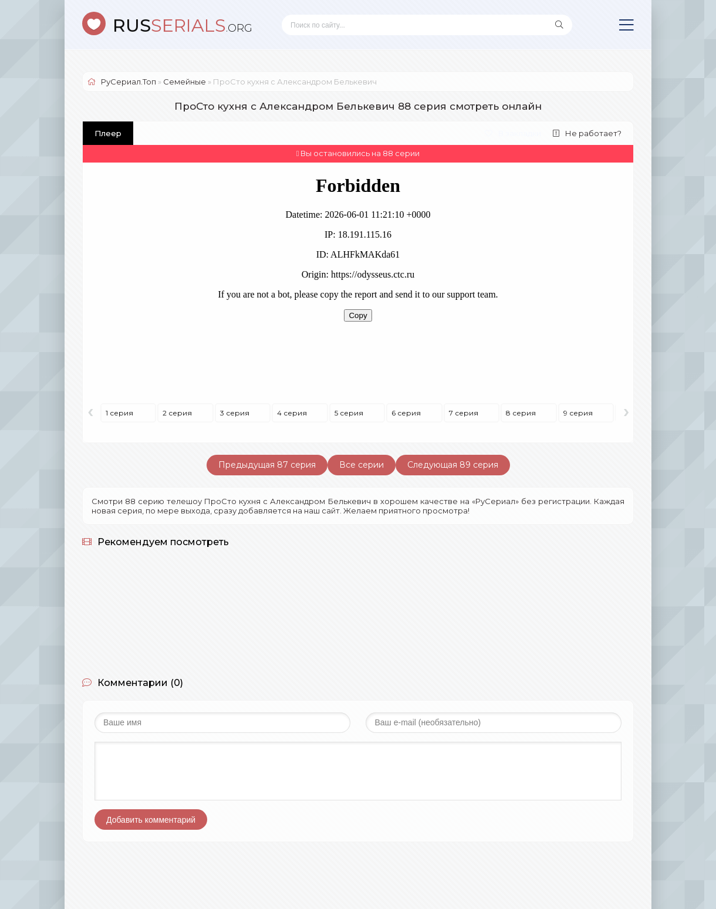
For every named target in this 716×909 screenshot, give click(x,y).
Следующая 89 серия (452, 464)
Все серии (361, 464)
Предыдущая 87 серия (267, 464)
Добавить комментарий (150, 819)
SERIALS (182, 25)
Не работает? (587, 133)
